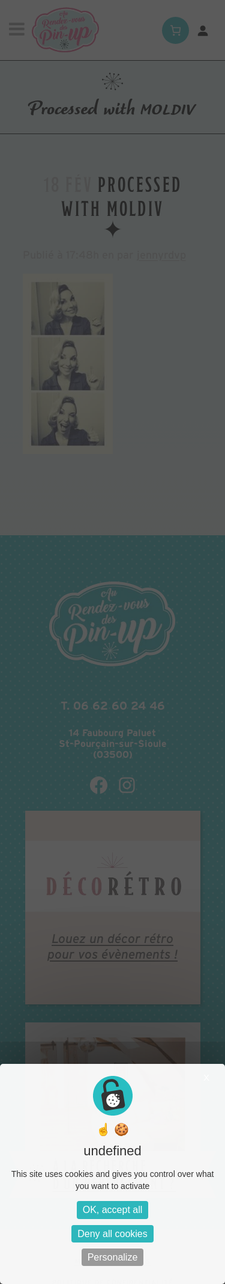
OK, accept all (113, 1210)
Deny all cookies (112, 1234)
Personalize (113, 1257)
